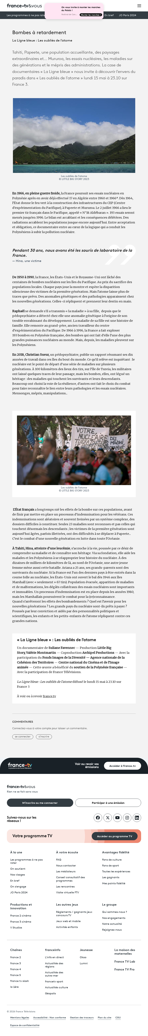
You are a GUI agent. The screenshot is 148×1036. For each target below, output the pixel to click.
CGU (118, 1017)
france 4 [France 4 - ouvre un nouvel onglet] (15, 969)
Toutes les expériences (116, 871)
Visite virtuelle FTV (67, 892)
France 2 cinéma (20, 916)
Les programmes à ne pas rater (26, 15)
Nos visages (17, 875)
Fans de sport (110, 865)
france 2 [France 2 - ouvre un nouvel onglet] (15, 957)
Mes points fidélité (113, 883)
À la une (16, 852)
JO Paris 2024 (127, 15)
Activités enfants (67, 927)
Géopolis (50, 993)
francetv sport (54, 981)
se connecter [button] (23, 736)
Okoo (83, 957)
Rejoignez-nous (112, 930)
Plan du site (104, 1017)
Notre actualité (112, 924)
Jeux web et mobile (68, 921)
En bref (109, 15)
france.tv (49, 696)
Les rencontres (65, 886)
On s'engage (18, 886)
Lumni (84, 963)
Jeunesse (86, 949)
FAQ (58, 860)
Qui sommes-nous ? (114, 912)
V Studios (16, 927)
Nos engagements (113, 918)
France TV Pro (124, 969)
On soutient (17, 869)
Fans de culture (112, 860)
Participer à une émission (108, 802)
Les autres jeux (67, 904)
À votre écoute (67, 852)
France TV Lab (124, 961)
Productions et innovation (21, 906)
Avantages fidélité (115, 852)
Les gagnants (110, 877)
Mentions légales (19, 1017)
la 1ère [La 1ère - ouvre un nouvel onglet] (14, 987)
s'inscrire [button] (44, 736)
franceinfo (52, 949)
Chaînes (16, 949)
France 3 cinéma (20, 922)
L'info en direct (54, 957)
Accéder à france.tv (122, 766)
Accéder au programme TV (114, 836)
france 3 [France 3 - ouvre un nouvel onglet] (15, 963)
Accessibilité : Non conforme (49, 1017)
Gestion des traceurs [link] (82, 1017)
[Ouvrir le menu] (139, 5)
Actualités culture (56, 987)
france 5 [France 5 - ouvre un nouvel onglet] (15, 975)
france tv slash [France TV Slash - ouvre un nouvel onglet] (19, 981)
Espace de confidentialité (24, 1025)
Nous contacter (66, 865)
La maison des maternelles (124, 951)
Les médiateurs (65, 871)
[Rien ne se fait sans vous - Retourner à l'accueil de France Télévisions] (74, 789)
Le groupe (109, 904)
